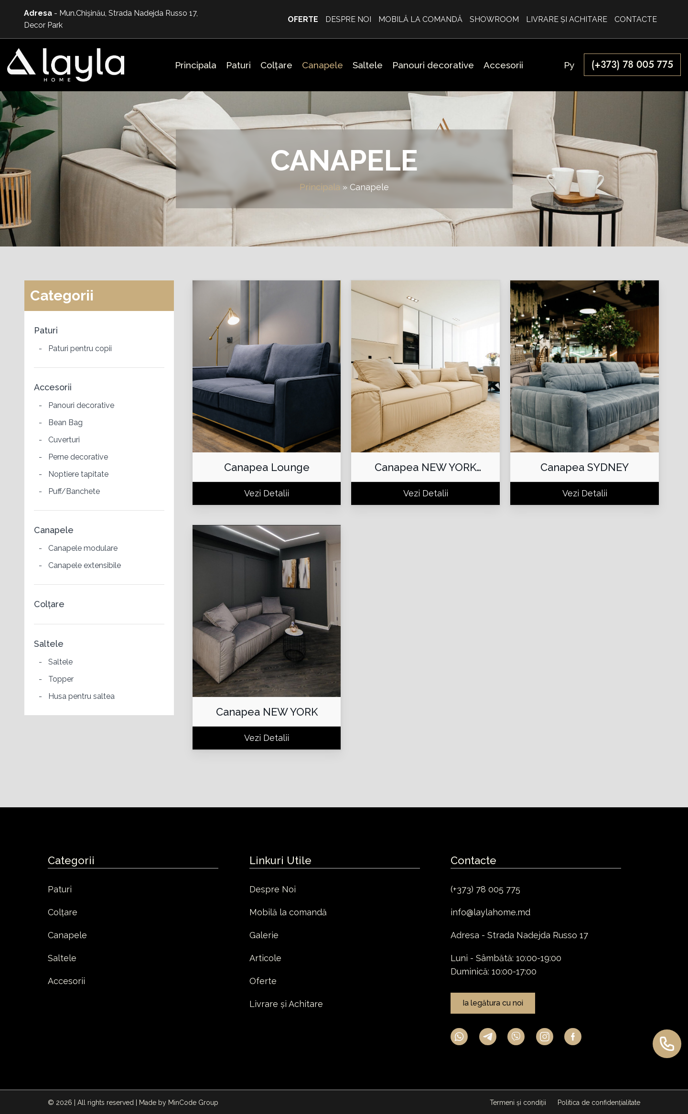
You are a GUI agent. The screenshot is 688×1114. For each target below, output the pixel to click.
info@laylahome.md (490, 912)
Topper (61, 679)
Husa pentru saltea (81, 696)
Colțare (49, 604)
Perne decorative (78, 456)
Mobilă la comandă (288, 912)
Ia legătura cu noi (492, 1002)
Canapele (54, 530)
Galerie (264, 935)
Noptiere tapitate (78, 474)
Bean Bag (65, 422)
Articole (265, 958)
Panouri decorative (81, 405)
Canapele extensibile (84, 565)
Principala (320, 187)
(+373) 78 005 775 (485, 889)
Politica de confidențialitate (599, 1102)
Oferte (263, 981)
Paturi (46, 330)
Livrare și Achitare (286, 1004)
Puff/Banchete (74, 491)
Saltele (49, 644)
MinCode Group (193, 1102)
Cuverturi (64, 439)
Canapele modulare (83, 548)
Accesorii (53, 387)
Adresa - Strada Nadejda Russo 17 (519, 935)
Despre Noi (272, 889)
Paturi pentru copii (80, 348)
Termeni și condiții (519, 1102)
